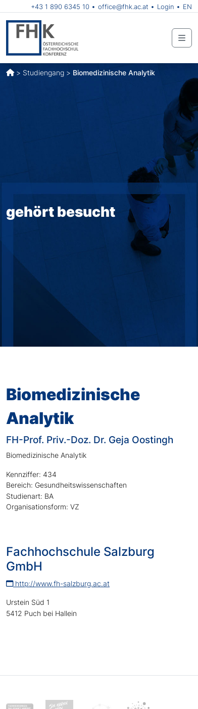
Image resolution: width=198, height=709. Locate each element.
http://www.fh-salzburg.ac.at (58, 583)
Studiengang (43, 72)
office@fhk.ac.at (123, 7)
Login (165, 7)
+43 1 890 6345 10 (60, 7)
